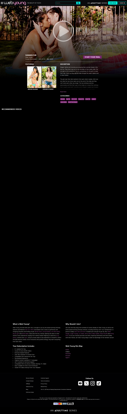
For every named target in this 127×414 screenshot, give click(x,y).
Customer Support (45, 378)
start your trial (92, 57)
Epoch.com (34, 399)
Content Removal (63, 400)
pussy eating (63, 102)
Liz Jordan (81, 333)
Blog (27, 389)
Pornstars (68, 353)
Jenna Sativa (88, 333)
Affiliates (28, 383)
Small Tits (88, 99)
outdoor (94, 99)
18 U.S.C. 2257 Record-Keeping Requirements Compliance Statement (56, 389)
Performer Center (30, 392)
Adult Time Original (72, 102)
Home (67, 349)
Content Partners (30, 380)
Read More (63, 91)
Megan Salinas (33, 89)
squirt (25, 337)
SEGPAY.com (80, 399)
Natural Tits (81, 99)
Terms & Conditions (45, 380)
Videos (67, 351)
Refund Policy (44, 386)
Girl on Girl (74, 99)
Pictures (68, 355)
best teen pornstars (80, 331)
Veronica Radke (48, 89)
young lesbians (47, 331)
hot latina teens (55, 331)
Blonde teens (38, 331)
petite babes (25, 333)
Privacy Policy (44, 383)
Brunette (63, 99)
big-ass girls (16, 333)
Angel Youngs (74, 333)
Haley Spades (95, 333)
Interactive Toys (29, 386)
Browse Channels (30, 378)
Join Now (112, 3)
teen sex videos (29, 329)
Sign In (122, 3)
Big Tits (68, 99)
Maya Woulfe (103, 333)
